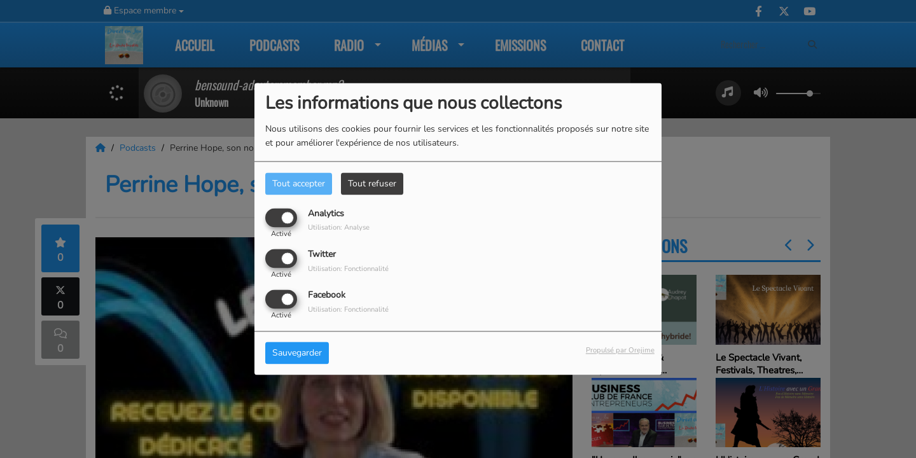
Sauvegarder (297, 353)
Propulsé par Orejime (620, 351)
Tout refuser (372, 183)
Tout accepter (298, 183)
